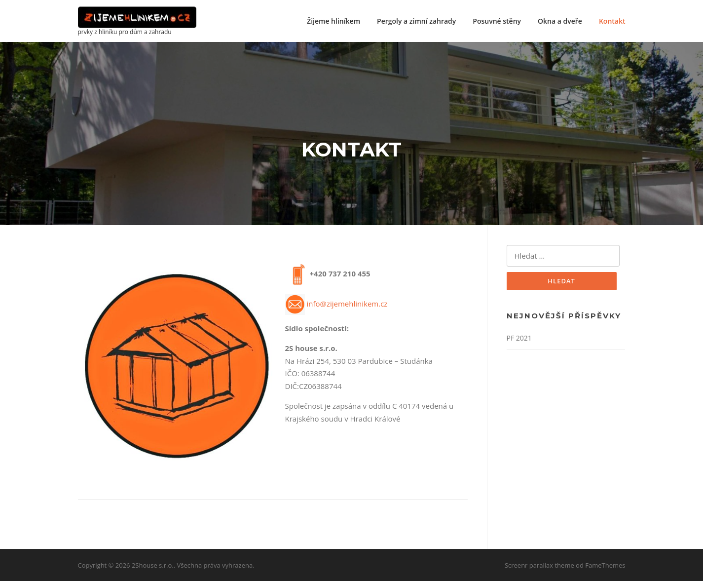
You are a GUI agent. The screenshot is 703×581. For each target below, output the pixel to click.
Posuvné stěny (497, 21)
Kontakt (612, 21)
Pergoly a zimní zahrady (416, 21)
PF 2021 (519, 338)
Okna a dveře (560, 21)
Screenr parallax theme (539, 565)
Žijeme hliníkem (333, 21)
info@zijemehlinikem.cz (346, 304)
